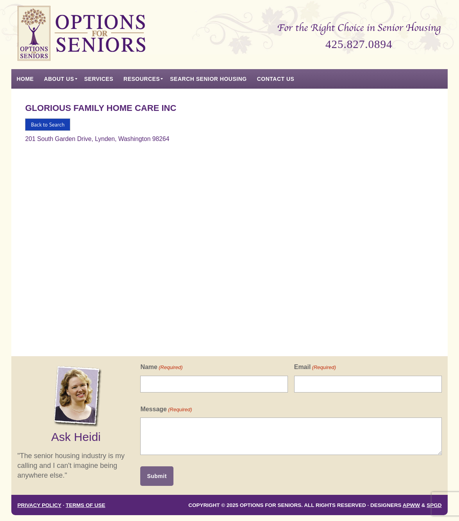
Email (315, 367)
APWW (411, 505)
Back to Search (47, 124)
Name (161, 367)
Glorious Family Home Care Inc (100, 108)
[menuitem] (25, 79)
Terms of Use (85, 505)
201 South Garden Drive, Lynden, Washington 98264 (97, 139)
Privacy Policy (39, 505)
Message (166, 409)
